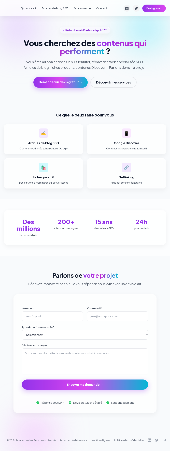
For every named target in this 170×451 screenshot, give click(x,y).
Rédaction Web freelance (74, 440)
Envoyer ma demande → (85, 384)
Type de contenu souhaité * (38, 326)
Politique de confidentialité (129, 440)
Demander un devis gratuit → (60, 82)
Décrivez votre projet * (35, 345)
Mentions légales (101, 440)
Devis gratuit (154, 8)
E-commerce (82, 8)
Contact (101, 8)
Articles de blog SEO (54, 8)
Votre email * (94, 308)
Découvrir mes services (113, 82)
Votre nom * (29, 308)
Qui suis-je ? (28, 8)
